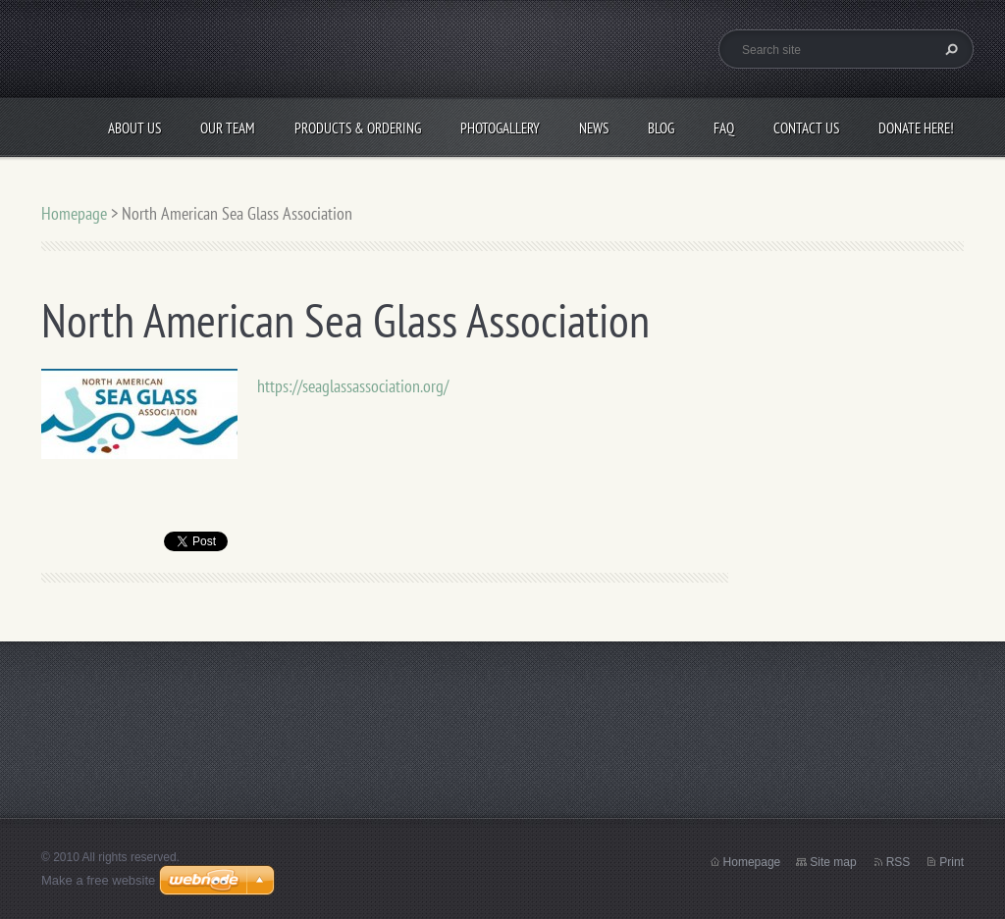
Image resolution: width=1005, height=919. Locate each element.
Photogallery (500, 128)
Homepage (74, 213)
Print (951, 862)
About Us (134, 128)
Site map (833, 862)
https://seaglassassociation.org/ (353, 386)
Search (949, 49)
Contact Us (806, 128)
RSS (898, 862)
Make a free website (98, 880)
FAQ (724, 128)
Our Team (227, 128)
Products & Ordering (357, 128)
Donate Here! (916, 128)
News (593, 128)
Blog (661, 128)
